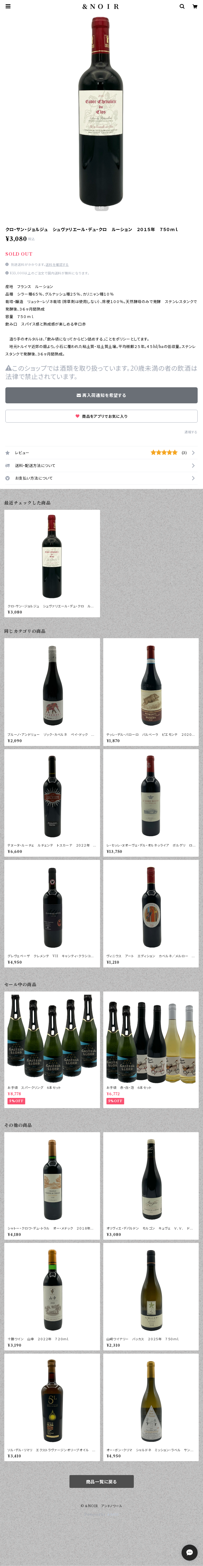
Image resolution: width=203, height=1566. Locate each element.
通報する (191, 432)
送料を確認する (57, 265)
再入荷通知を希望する (101, 395)
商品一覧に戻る (101, 1481)
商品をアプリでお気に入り (101, 416)
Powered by (101, 1515)
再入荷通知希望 (163, 1557)
